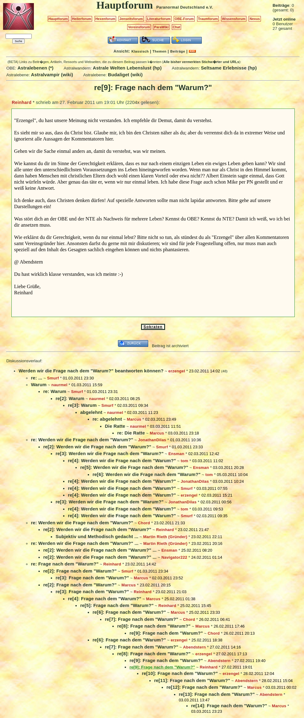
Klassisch (140, 51)
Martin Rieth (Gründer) (165, 536)
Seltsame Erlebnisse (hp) (229, 67)
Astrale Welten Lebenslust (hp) (127, 67)
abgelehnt (91, 412)
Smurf (53, 378)
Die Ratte (115, 426)
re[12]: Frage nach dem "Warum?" (204, 687)
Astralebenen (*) (36, 67)
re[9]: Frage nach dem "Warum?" (166, 633)
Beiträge (177, 51)
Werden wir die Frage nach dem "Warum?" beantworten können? (91, 370)
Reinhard (21, 102)
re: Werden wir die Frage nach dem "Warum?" (82, 439)
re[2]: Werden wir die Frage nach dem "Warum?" (97, 446)
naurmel (59, 385)
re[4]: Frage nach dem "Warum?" (104, 598)
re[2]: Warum (69, 398)
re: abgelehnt (107, 419)
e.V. (209, 7)
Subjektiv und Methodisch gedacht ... (96, 536)
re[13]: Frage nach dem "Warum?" (217, 694)
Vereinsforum (139, 27)
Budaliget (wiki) (125, 74)
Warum (39, 384)
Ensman (176, 453)
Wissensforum (233, 19)
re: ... (36, 377)
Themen (159, 51)
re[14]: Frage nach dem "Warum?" (229, 705)
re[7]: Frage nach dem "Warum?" (141, 619)
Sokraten (153, 327)
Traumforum (208, 19)
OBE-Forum (184, 19)
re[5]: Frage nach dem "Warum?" (116, 605)
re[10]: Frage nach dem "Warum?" (180, 673)
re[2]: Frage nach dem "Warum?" (79, 570)
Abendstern (194, 647)
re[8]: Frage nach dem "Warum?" (153, 626)
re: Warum (54, 391)
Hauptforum (58, 19)
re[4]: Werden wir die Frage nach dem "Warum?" (122, 460)
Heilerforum (81, 19)
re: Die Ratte (131, 432)
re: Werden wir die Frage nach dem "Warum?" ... (84, 543)
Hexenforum (105, 19)
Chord (144, 523)
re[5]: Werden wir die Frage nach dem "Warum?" (134, 467)
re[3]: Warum (82, 405)
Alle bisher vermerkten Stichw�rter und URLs (201, 62)
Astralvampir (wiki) (52, 74)
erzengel (176, 371)
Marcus (134, 419)
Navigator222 (174, 557)
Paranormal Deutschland (180, 7)
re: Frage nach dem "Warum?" (65, 563)
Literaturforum (158, 19)
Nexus (254, 19)
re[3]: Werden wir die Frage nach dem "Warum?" (109, 453)
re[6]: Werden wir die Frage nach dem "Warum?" (146, 474)
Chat (176, 27)
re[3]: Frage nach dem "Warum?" (92, 577)
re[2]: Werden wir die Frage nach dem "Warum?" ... (99, 550)
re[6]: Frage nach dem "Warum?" (129, 612)
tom (184, 460)
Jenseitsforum (131, 19)
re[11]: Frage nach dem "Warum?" (192, 680)
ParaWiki (161, 27)
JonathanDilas (152, 440)
